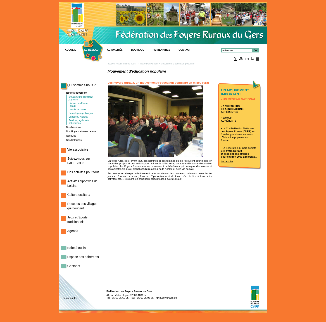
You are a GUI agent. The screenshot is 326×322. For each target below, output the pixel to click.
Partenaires (161, 49)
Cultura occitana (78, 195)
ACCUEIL (70, 49)
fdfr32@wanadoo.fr (166, 297)
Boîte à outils (76, 248)
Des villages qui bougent (81, 113)
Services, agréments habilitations (79, 121)
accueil (111, 63)
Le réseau (91, 49)
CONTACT (184, 49)
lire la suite (227, 161)
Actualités (115, 49)
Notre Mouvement (76, 92)
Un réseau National (78, 117)
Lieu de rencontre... (78, 109)
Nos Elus (71, 135)
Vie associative (77, 149)
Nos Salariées (74, 140)
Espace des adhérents (83, 257)
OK (256, 50)
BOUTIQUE (137, 49)
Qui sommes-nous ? (81, 85)
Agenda (72, 231)
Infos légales (71, 298)
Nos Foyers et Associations (81, 131)
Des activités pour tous (83, 172)
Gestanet (73, 266)
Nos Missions (73, 127)
